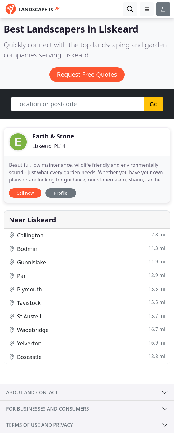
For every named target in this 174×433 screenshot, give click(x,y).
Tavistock (87, 302)
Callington (87, 235)
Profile (60, 193)
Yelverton (87, 343)
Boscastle (87, 357)
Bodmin (87, 248)
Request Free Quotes (87, 74)
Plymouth (87, 289)
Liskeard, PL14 (48, 146)
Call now (25, 193)
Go (153, 104)
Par (87, 275)
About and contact (32, 392)
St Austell (87, 316)
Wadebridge (87, 330)
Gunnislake (87, 262)
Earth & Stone (53, 136)
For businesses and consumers (47, 408)
